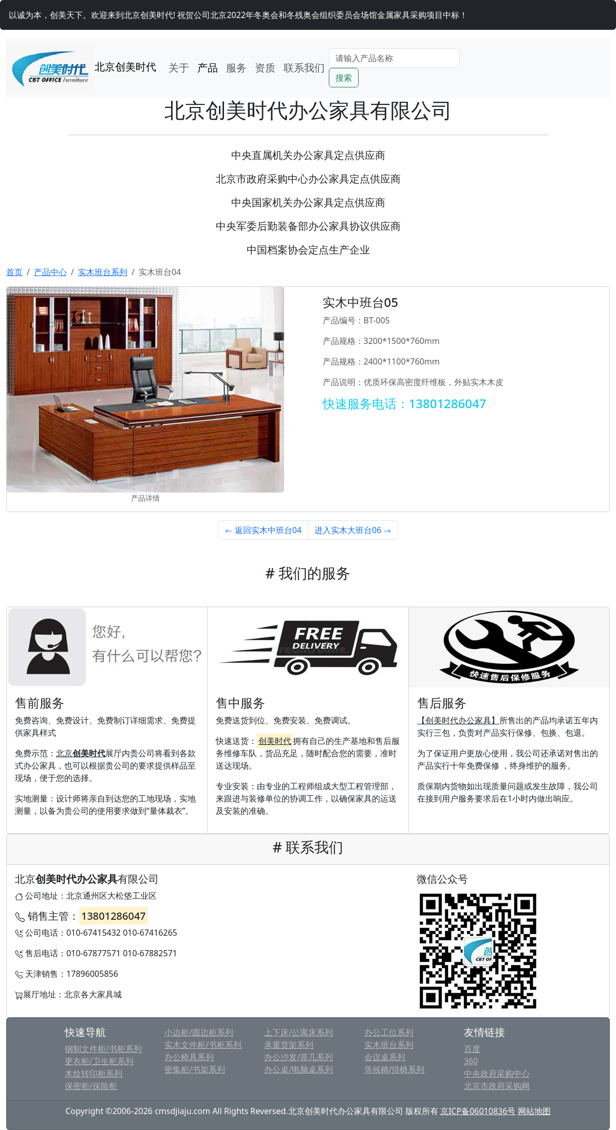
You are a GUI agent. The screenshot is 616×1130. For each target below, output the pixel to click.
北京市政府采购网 (497, 1085)
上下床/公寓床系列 (298, 1032)
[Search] (394, 58)
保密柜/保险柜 (91, 1085)
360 (471, 1061)
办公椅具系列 (189, 1057)
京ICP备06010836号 (477, 1111)
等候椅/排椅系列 (394, 1069)
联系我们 (304, 68)
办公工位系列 (389, 1032)
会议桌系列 (384, 1057)
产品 (207, 68)
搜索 (343, 77)
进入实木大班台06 (352, 530)
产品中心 (50, 272)
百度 (472, 1048)
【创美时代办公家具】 (458, 720)
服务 (236, 68)
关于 (179, 68)
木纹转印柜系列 (93, 1073)
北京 (80, 753)
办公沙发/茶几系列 (298, 1057)
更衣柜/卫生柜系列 (99, 1061)
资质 (265, 68)
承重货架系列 (288, 1044)
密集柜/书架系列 (194, 1069)
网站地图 (534, 1111)
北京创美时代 (81, 68)
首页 (14, 272)
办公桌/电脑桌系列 (298, 1069)
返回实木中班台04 (263, 530)
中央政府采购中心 (497, 1073)
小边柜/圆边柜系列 (198, 1032)
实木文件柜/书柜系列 (202, 1044)
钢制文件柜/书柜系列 (103, 1048)
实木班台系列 (102, 272)
